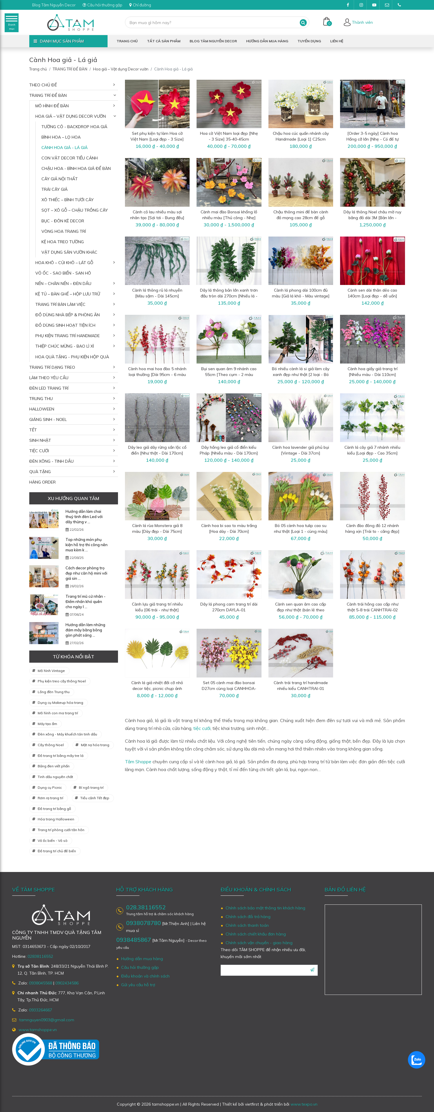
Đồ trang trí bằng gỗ (54, 808)
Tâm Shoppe (138, 761)
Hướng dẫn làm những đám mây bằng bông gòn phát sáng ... (85, 629)
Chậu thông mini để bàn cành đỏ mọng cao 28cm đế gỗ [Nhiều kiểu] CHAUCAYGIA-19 (300, 217)
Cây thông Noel (51, 745)
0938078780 (143, 922)
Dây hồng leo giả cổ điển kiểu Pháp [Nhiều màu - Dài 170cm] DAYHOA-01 (229, 453)
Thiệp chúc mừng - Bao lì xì (64, 346)
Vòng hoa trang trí (63, 231)
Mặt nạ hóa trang (95, 745)
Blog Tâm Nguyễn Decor (55, 5)
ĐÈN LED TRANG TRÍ (48, 388)
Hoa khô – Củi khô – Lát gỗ (64, 262)
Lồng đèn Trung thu (54, 692)
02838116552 (40, 956)
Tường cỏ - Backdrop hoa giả (74, 126)
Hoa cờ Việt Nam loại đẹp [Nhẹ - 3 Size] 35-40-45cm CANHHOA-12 (229, 139)
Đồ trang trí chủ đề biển (57, 851)
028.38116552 (146, 907)
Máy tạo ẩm (47, 724)
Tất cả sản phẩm (163, 41)
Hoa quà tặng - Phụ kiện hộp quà (72, 356)
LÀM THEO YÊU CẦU (48, 377)
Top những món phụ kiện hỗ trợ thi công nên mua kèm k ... (87, 544)
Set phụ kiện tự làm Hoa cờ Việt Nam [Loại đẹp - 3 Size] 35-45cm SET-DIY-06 (157, 139)
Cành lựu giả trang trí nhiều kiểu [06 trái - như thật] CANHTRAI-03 (157, 610)
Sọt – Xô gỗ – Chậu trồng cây (74, 210)
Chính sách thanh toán (247, 925)
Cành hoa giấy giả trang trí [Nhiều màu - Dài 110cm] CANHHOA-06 (372, 374)
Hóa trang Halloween (56, 819)
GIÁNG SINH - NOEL (48, 419)
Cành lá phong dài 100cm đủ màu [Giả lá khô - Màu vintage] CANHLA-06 (301, 296)
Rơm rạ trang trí (50, 798)
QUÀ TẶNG (40, 471)
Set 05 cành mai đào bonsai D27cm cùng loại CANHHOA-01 (229, 688)
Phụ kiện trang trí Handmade (67, 335)
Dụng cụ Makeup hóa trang (60, 702)
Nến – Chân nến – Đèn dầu (63, 283)
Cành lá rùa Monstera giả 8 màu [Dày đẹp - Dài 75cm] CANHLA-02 (157, 531)
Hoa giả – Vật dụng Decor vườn (120, 69)
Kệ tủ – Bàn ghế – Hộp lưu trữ (67, 294)
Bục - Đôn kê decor (62, 221)
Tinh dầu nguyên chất (55, 777)
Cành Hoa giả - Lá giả (64, 147)
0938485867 (133, 939)
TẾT (33, 430)
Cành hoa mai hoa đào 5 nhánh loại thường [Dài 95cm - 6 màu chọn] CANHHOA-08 (157, 374)
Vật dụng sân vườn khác (69, 252)
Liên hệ (336, 41)
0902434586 (67, 983)
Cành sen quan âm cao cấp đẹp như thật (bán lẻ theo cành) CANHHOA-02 (300, 610)
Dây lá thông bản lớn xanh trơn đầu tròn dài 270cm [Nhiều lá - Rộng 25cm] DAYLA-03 (229, 296)
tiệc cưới (201, 728)
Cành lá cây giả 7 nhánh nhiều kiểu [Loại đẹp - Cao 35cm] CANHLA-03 (372, 453)
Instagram (363, 6)
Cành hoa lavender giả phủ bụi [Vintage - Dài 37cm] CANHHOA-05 (300, 453)
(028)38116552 (401, 6)
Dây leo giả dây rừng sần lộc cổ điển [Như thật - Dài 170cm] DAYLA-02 (157, 453)
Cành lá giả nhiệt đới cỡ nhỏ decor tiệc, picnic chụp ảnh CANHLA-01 (157, 688)
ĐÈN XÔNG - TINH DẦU (51, 461)
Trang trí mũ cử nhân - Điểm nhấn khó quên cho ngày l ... (86, 601)
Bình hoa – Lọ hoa (61, 137)
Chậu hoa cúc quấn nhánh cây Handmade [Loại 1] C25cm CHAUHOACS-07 (301, 139)
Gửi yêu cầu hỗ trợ (138, 984)
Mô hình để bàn (52, 105)
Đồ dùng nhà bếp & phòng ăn (67, 314)
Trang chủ (127, 41)
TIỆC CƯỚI (39, 450)
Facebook (350, 6)
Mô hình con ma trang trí (58, 713)
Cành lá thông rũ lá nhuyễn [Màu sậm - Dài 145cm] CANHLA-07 (157, 296)
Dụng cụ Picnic (50, 787)
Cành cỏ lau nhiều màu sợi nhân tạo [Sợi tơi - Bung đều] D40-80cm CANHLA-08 (157, 217)
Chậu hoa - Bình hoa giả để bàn (76, 168)
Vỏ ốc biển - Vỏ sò (53, 840)
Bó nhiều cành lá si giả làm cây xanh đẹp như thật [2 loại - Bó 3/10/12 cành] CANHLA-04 (300, 374)
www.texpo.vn (303, 1104)
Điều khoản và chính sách (145, 976)
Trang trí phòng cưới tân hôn (61, 830)
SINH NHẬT (40, 440)
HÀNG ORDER (42, 482)
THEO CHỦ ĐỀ (43, 85)
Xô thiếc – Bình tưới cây (67, 199)
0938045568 (40, 983)
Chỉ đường (146, 5)
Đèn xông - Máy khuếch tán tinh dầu (67, 734)
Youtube (375, 6)
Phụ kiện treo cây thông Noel (62, 681)
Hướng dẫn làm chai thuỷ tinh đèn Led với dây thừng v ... (84, 516)
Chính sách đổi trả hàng (248, 916)
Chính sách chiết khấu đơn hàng (256, 934)
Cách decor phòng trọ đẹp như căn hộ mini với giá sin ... (86, 573)
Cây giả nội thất (59, 178)
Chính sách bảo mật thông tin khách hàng (265, 908)
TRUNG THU (41, 398)
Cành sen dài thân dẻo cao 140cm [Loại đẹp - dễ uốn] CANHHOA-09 (372, 296)
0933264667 (40, 1010)
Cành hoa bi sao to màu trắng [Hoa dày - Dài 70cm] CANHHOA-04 (229, 531)
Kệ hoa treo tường (62, 241)
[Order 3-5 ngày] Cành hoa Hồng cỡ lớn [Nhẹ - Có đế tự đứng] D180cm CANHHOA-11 (372, 139)
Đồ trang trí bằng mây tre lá (60, 755)
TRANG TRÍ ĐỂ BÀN (70, 69)
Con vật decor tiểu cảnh (69, 158)
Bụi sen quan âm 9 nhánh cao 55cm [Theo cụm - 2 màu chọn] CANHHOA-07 (229, 374)
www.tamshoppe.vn (38, 1029)
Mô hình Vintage (51, 670)
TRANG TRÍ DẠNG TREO (52, 367)
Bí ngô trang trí (91, 787)
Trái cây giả (54, 189)
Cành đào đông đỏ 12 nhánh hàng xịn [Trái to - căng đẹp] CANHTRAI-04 (372, 531)
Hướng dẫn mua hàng (267, 41)
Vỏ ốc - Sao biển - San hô (63, 273)
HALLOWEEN (41, 409)
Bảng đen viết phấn (54, 766)
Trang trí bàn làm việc (60, 304)
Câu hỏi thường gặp (107, 5)
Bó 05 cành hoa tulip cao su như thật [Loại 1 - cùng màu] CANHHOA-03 (301, 531)
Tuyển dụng (309, 41)
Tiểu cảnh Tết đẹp (94, 798)
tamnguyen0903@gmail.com (388, 6)
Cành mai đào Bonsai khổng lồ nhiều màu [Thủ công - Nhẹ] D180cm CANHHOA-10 (229, 217)
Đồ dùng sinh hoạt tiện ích (65, 325)
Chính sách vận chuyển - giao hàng (259, 942)
